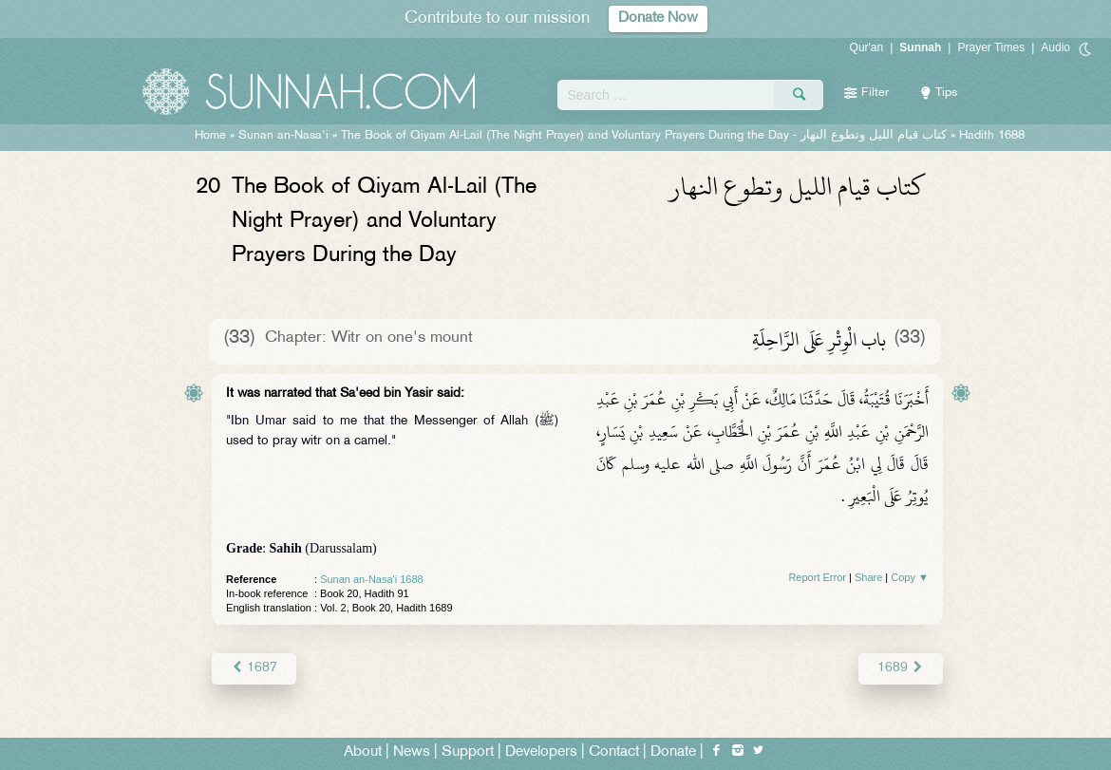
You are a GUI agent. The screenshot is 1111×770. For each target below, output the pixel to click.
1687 (254, 668)
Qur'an (867, 47)
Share (868, 577)
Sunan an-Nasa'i (283, 135)
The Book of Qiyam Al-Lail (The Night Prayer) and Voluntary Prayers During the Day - (644, 135)
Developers (541, 752)
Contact (614, 752)
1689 (900, 668)
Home (210, 135)
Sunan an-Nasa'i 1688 (372, 579)
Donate (673, 752)
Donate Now (658, 18)
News (411, 752)
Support (468, 752)
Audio (1055, 47)
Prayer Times (991, 47)
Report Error (817, 577)
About (363, 752)
